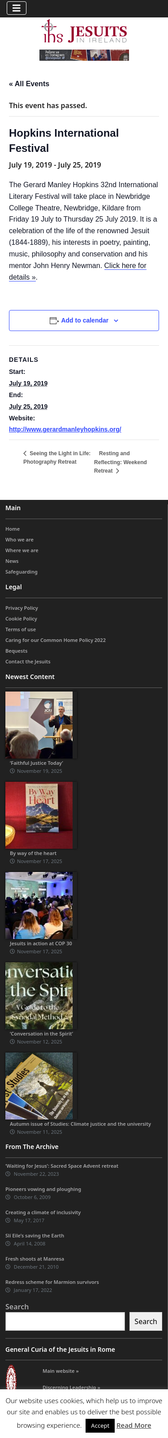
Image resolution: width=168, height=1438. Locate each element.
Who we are (19, 539)
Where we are (22, 550)
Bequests (16, 650)
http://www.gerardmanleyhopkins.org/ (65, 429)
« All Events (29, 84)
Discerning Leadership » (71, 1387)
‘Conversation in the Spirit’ (41, 1033)
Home (12, 528)
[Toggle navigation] (16, 8)
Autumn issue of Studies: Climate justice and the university (80, 1123)
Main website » (61, 1370)
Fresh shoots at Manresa (34, 1258)
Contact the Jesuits (28, 661)
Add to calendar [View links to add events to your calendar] (84, 320)
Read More (133, 1425)
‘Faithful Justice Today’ (36, 762)
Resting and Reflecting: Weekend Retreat (120, 462)
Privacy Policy (21, 607)
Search (17, 1307)
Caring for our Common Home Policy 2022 (55, 640)
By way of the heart (33, 853)
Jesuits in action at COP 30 (41, 943)
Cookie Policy (21, 618)
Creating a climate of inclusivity (43, 1212)
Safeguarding (21, 571)
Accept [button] (100, 1425)
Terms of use (20, 629)
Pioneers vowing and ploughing (43, 1189)
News (12, 561)
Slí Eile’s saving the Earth (34, 1235)
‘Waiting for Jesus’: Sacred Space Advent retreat (61, 1165)
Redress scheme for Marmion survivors (52, 1282)
